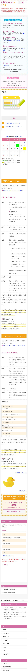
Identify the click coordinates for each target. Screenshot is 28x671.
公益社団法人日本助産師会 (9, 592)
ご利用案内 (5, 640)
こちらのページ (7, 65)
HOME (10, 600)
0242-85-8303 (17, 503)
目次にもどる (23, 490)
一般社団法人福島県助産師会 (9, 589)
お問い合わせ (6, 663)
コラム (4, 650)
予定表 (4, 647)
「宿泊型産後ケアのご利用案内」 (12, 40)
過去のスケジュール (21, 472)
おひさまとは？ (6, 633)
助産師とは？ (6, 636)
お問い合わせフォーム (8, 555)
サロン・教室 (6, 643)
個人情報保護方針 (7, 666)
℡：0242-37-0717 (18, 371)
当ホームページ (18, 312)
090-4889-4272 (5, 321)
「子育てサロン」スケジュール (12, 123)
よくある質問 (6, 654)
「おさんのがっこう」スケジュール (13, 126)
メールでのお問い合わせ (15, 511)
